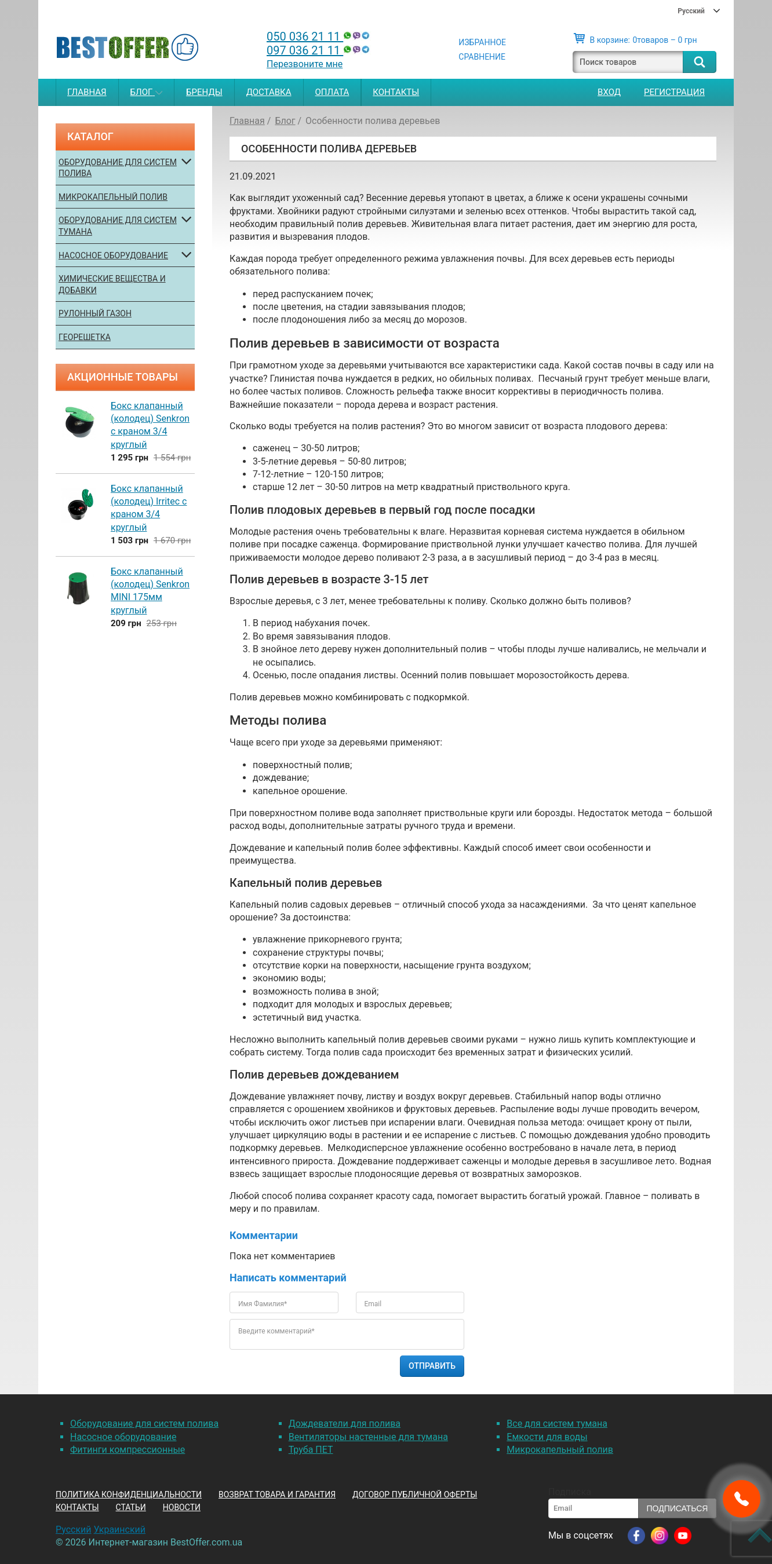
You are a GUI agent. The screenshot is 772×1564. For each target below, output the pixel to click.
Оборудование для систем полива (118, 168)
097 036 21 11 (319, 50)
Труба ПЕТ (311, 1449)
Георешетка (85, 337)
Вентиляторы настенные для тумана (368, 1436)
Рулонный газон (95, 313)
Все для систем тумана (557, 1423)
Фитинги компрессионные (127, 1449)
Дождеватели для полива (344, 1423)
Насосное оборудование (113, 255)
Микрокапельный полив (113, 197)
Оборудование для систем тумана (118, 225)
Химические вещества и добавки (112, 284)
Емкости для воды (547, 1436)
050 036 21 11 (319, 36)
